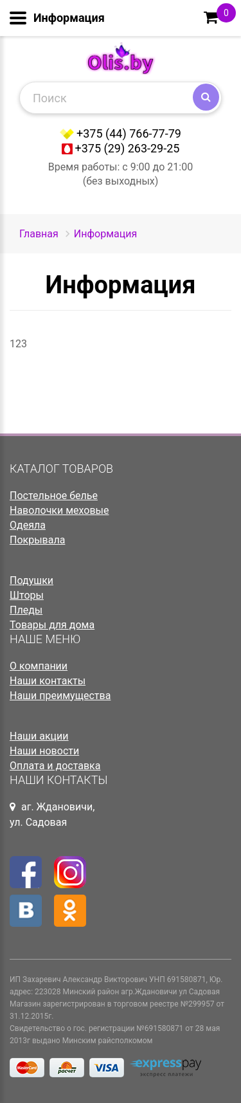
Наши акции (39, 736)
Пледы (26, 610)
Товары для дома (52, 625)
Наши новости (44, 751)
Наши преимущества (60, 695)
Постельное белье (54, 495)
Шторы (27, 595)
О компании (38, 666)
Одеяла (28, 525)
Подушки (31, 580)
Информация (105, 234)
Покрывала (37, 540)
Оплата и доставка (55, 766)
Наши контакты (47, 681)
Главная (38, 234)
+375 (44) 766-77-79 (128, 133)
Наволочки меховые (59, 510)
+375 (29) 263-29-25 (127, 148)
